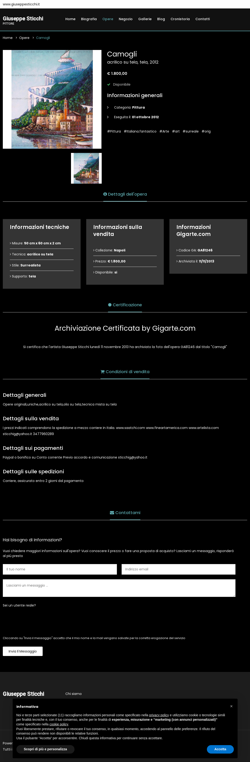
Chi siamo (73, 694)
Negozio (126, 19)
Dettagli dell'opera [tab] (125, 194)
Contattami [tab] (125, 512)
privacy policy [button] (159, 715)
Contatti (202, 19)
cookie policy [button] (58, 724)
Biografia (89, 19)
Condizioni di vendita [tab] (125, 371)
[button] (231, 706)
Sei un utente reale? (19, 605)
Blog (161, 19)
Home (70, 19)
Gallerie (145, 19)
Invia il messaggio (23, 651)
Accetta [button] (220, 749)
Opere (107, 19)
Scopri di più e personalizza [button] (45, 749)
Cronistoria (180, 19)
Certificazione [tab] (125, 304)
